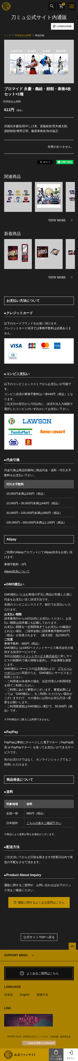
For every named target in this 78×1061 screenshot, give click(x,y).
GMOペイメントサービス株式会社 (35, 656)
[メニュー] (72, 6)
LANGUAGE (62, 26)
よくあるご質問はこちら (39, 973)
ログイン (71, 1055)
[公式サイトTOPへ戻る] (72, 946)
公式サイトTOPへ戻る (39, 937)
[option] (39, 61)
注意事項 (40, 668)
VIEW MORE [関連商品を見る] (57, 220)
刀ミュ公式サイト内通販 (56, 1054)
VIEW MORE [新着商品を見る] (57, 277)
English (25, 994)
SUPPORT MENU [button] (16, 955)
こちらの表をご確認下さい (43, 823)
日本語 (8, 994)
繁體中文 (42, 994)
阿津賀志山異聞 (12, 101)
